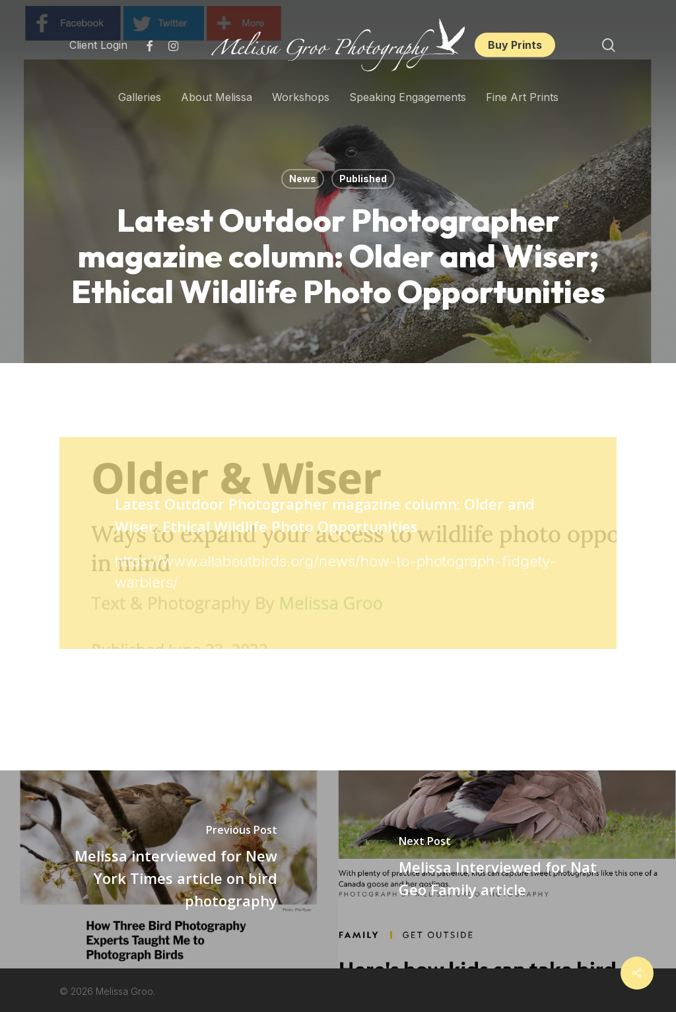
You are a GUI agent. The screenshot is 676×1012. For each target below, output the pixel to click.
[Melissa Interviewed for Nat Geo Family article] (507, 869)
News (302, 178)
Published (363, 178)
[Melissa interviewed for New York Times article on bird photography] (169, 869)
